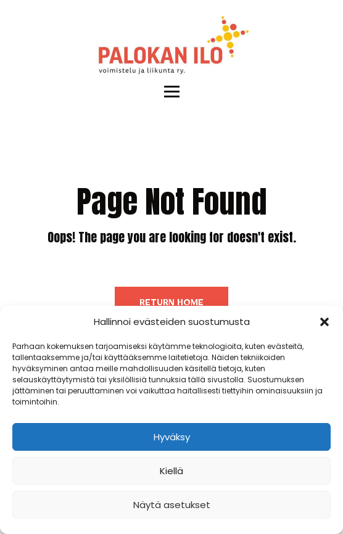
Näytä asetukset (171, 504)
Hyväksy (172, 436)
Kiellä (171, 470)
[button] (324, 322)
